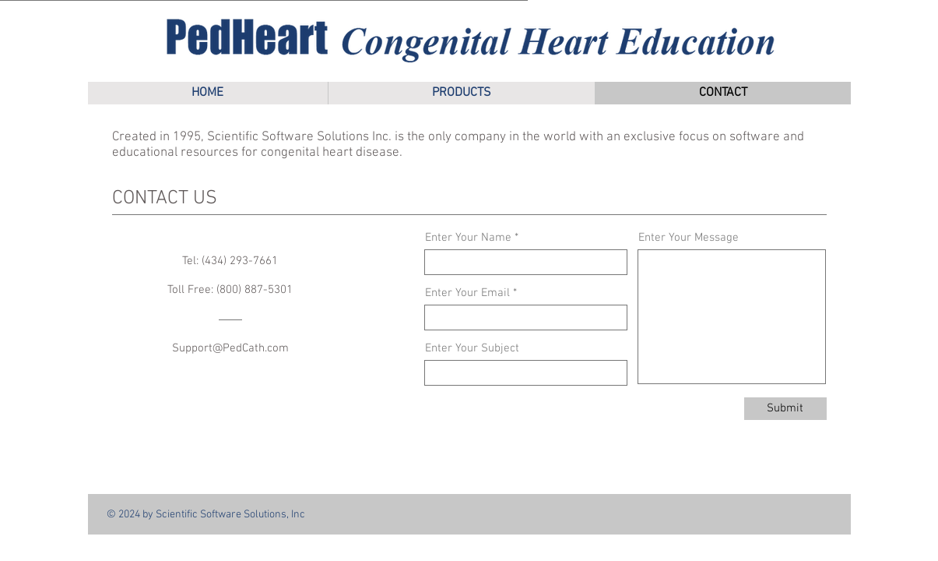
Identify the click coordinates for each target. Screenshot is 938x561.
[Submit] (785, 408)
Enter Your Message (688, 238)
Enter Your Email (467, 293)
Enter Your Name (468, 238)
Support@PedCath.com (230, 348)
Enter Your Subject (472, 349)
